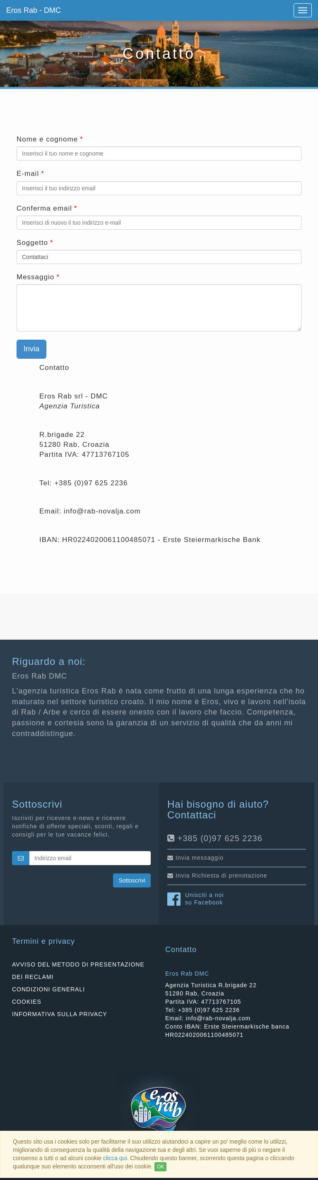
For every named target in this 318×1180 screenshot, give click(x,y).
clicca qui (115, 1158)
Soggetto (32, 243)
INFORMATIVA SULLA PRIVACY (59, 1014)
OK (160, 1167)
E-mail (28, 173)
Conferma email (44, 208)
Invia (31, 349)
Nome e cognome (47, 139)
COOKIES (26, 1001)
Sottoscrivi (131, 880)
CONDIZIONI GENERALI (48, 989)
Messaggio (35, 277)
